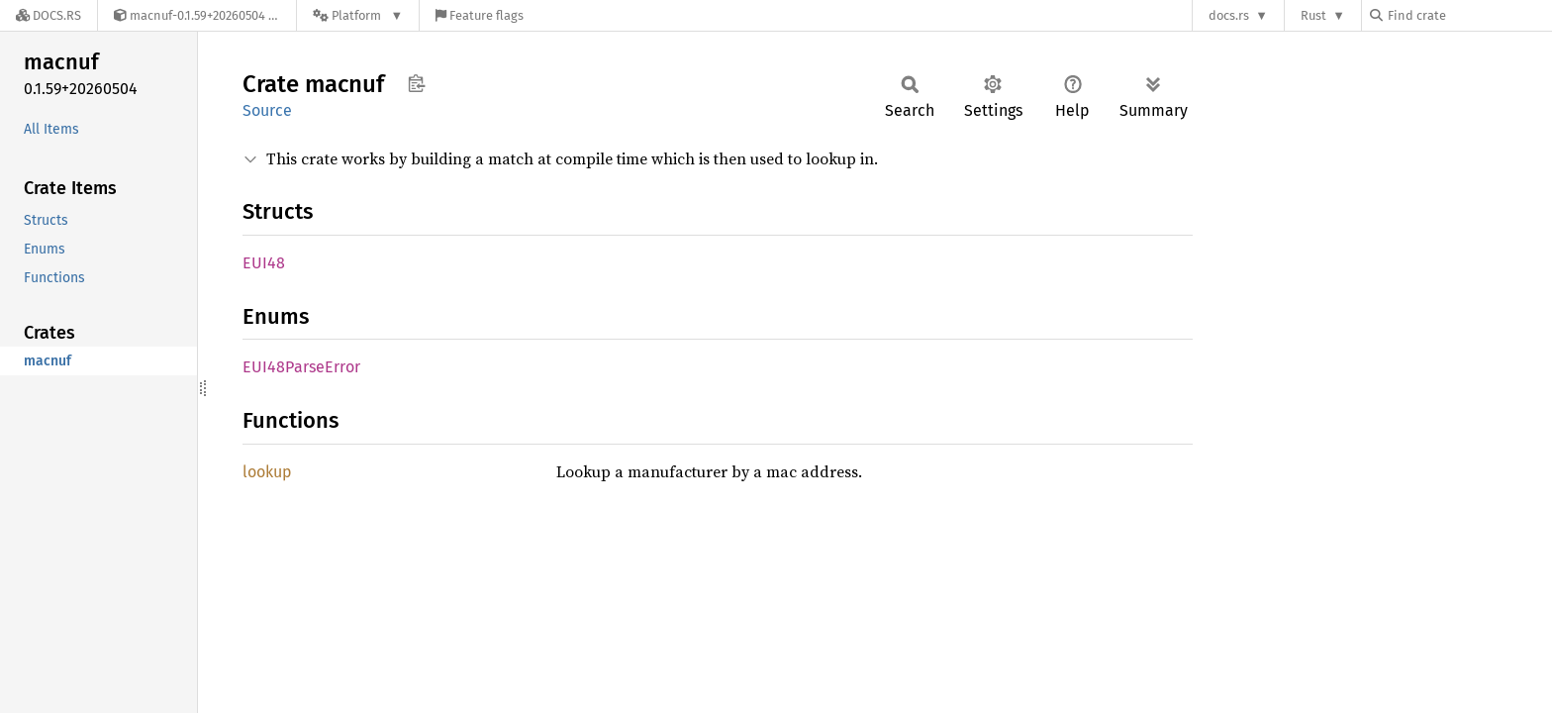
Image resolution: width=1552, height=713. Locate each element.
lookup (267, 471)
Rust (1313, 15)
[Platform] (358, 15)
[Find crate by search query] (1469, 15)
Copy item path (416, 83)
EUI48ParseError (301, 366)
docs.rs (1229, 15)
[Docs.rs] (48, 15)
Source (267, 110)
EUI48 (263, 263)
